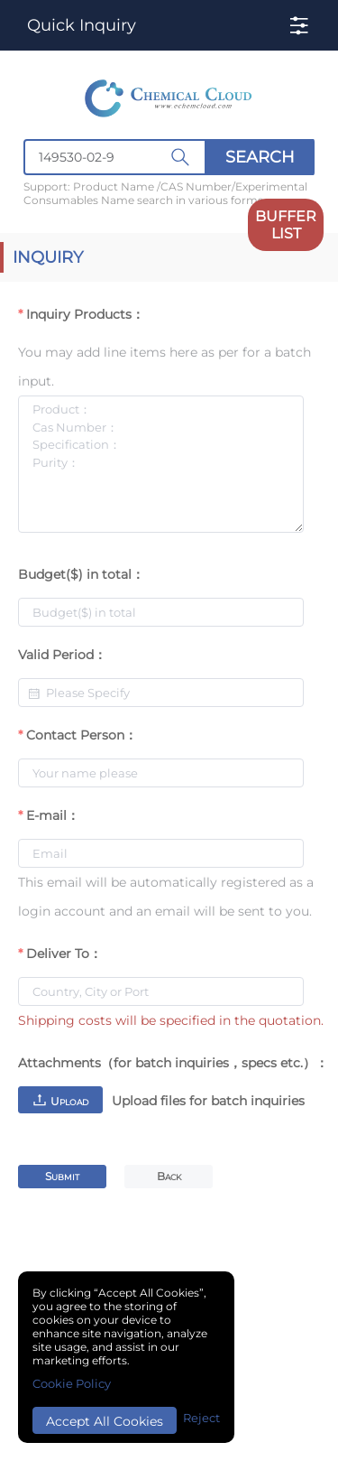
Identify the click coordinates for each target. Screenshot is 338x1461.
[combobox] (169, 157)
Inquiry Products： (85, 314)
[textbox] (114, 157)
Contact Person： (81, 735)
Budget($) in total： (81, 574)
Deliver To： (64, 953)
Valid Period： (62, 655)
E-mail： (52, 815)
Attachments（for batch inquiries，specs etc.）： (173, 1063)
